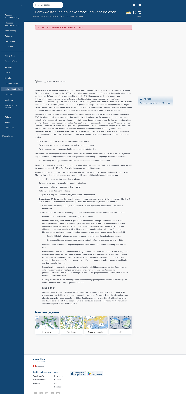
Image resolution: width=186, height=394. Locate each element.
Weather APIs (40, 380)
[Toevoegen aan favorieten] (51, 17)
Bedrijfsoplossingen (43, 376)
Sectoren (38, 387)
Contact (59, 387)
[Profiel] (127, 5)
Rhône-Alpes (40, 22)
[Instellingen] (132, 5)
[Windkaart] (73, 330)
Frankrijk (49, 22)
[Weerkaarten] (48, 330)
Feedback (60, 391)
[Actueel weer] (125, 16)
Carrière (59, 383)
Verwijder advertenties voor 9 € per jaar (157, 106)
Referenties (60, 380)
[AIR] (122, 330)
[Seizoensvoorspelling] (97, 330)
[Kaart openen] (61, 5)
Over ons (60, 376)
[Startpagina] (9, 5)
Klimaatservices (41, 383)
